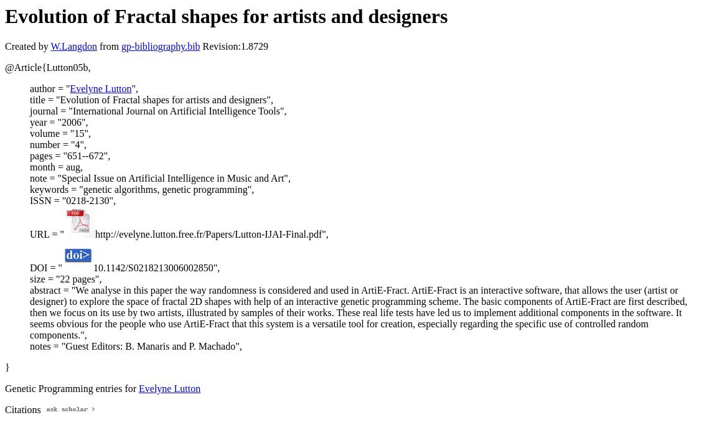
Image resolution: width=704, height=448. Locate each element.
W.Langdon (73, 46)
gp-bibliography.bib (160, 46)
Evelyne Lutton (100, 88)
